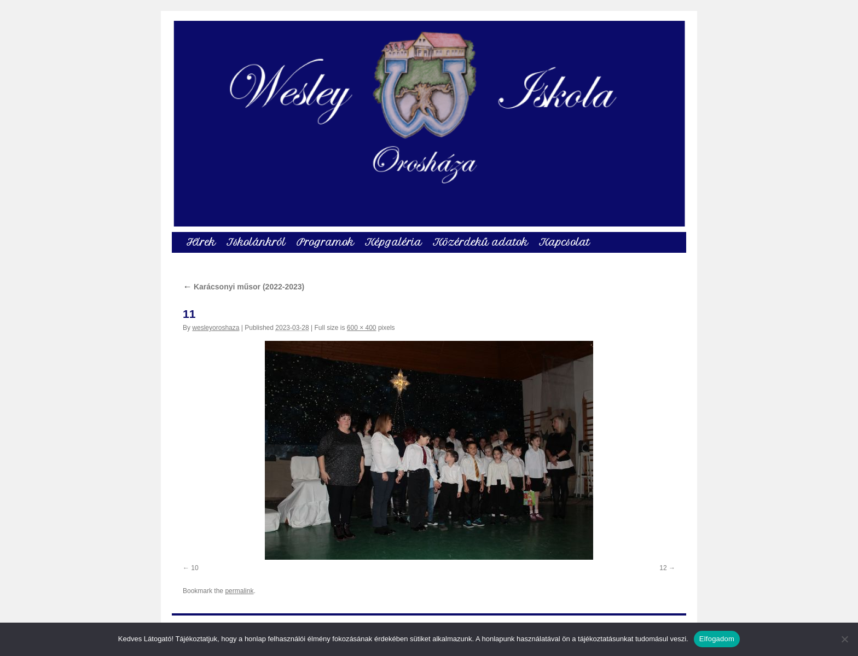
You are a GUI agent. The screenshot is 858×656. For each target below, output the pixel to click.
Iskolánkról (256, 242)
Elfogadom (716, 639)
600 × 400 (361, 328)
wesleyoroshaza (215, 328)
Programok (325, 242)
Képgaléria (393, 242)
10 (194, 568)
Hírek (201, 242)
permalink (239, 591)
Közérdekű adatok (480, 242)
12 (662, 568)
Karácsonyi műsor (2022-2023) (243, 286)
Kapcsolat (564, 242)
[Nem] (844, 639)
